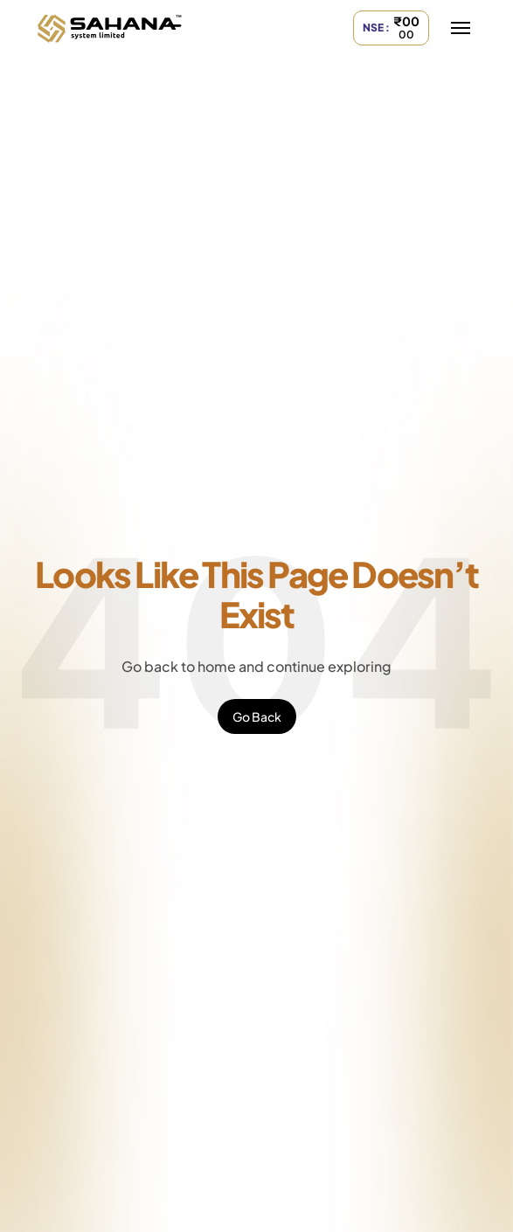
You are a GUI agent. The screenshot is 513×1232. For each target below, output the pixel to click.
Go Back (256, 716)
